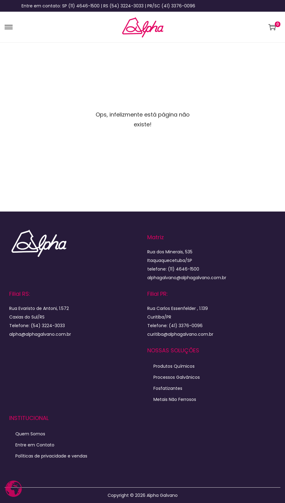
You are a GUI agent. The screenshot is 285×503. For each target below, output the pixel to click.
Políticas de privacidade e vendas (51, 456)
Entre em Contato (34, 445)
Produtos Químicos (174, 366)
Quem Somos (30, 434)
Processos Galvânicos (176, 377)
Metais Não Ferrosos (174, 399)
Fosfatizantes (167, 388)
